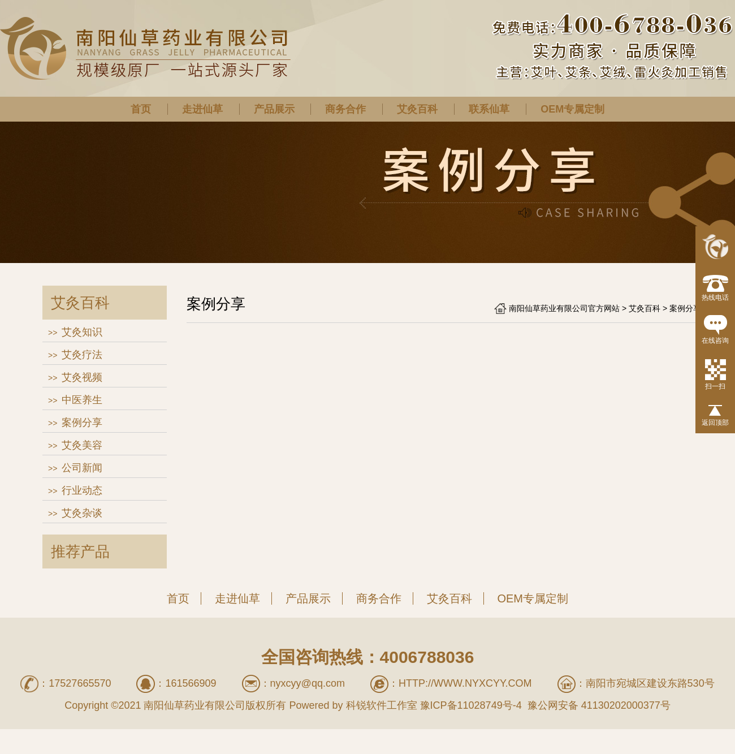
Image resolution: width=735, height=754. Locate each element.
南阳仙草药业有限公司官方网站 (564, 308)
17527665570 (80, 683)
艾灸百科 (417, 109)
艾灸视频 (82, 377)
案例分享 (82, 422)
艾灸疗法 (82, 354)
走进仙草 (202, 109)
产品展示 (274, 109)
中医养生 (82, 400)
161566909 (190, 683)
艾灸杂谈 (82, 513)
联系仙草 (489, 109)
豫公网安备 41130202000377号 (598, 705)
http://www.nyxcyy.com (465, 683)
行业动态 (82, 490)
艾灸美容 (82, 445)
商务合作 (345, 109)
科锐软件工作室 (381, 705)
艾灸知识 (82, 332)
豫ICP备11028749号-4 (471, 705)
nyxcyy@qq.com (307, 683)
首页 (141, 109)
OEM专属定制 (572, 109)
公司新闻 (82, 467)
